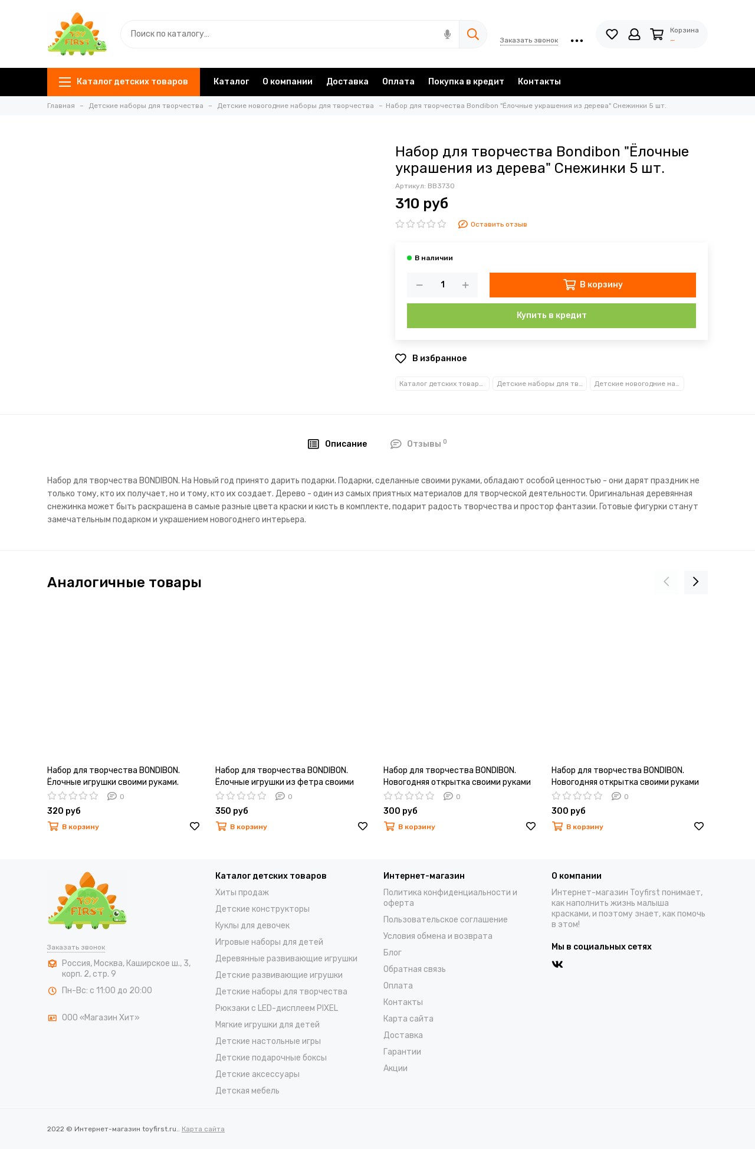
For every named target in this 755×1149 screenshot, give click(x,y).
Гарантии (402, 1052)
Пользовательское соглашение (445, 920)
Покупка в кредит (466, 82)
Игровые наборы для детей (269, 942)
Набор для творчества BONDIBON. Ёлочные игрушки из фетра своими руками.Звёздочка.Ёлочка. (284, 776)
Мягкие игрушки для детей (267, 1025)
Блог (392, 953)
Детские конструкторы (262, 909)
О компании (287, 82)
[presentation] (666, 582)
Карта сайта (408, 1019)
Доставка (347, 82)
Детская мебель (247, 1091)
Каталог (231, 82)
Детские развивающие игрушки (279, 975)
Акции (395, 1068)
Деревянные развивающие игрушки (286, 959)
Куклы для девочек (252, 926)
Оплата (398, 82)
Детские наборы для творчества (542, 383)
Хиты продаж (242, 893)
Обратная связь (414, 969)
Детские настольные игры (268, 1041)
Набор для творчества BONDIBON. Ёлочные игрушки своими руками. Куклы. (113, 776)
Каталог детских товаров (123, 82)
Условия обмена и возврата (438, 936)
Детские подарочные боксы (271, 1058)
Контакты (539, 82)
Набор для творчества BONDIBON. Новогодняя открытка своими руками (457, 776)
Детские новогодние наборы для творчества (639, 383)
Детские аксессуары (257, 1074)
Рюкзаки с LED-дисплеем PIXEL (276, 1008)
